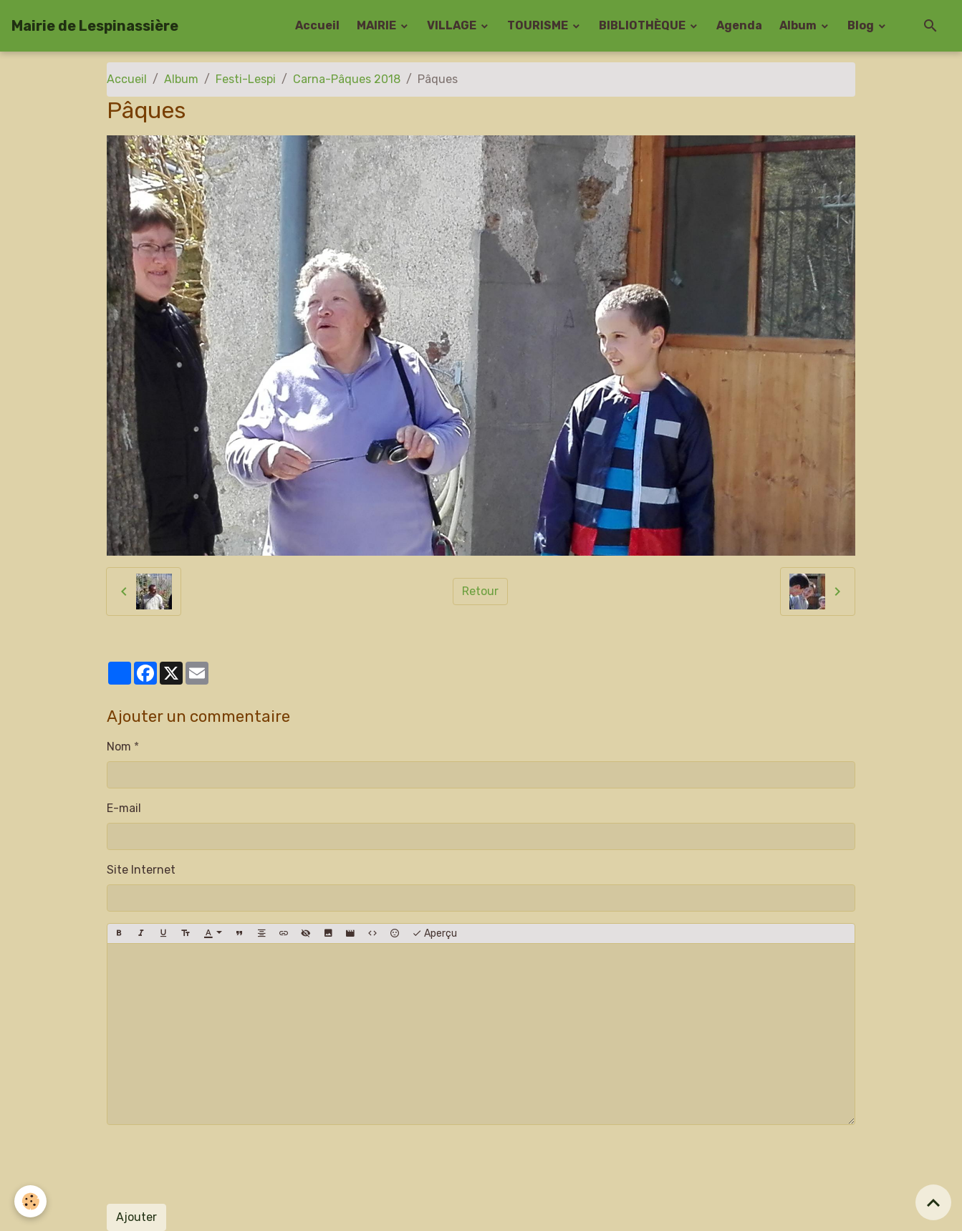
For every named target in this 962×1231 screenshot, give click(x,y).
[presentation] (215, 1164)
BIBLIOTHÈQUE (643, 25)
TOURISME (538, 25)
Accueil (317, 25)
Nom (119, 746)
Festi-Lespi (246, 79)
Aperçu (434, 933)
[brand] (94, 26)
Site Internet (141, 870)
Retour (480, 591)
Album (799, 25)
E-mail (124, 808)
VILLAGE (452, 25)
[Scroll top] (933, 1202)
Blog (861, 25)
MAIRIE (377, 25)
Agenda (739, 25)
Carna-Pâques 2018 (346, 79)
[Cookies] (30, 1201)
